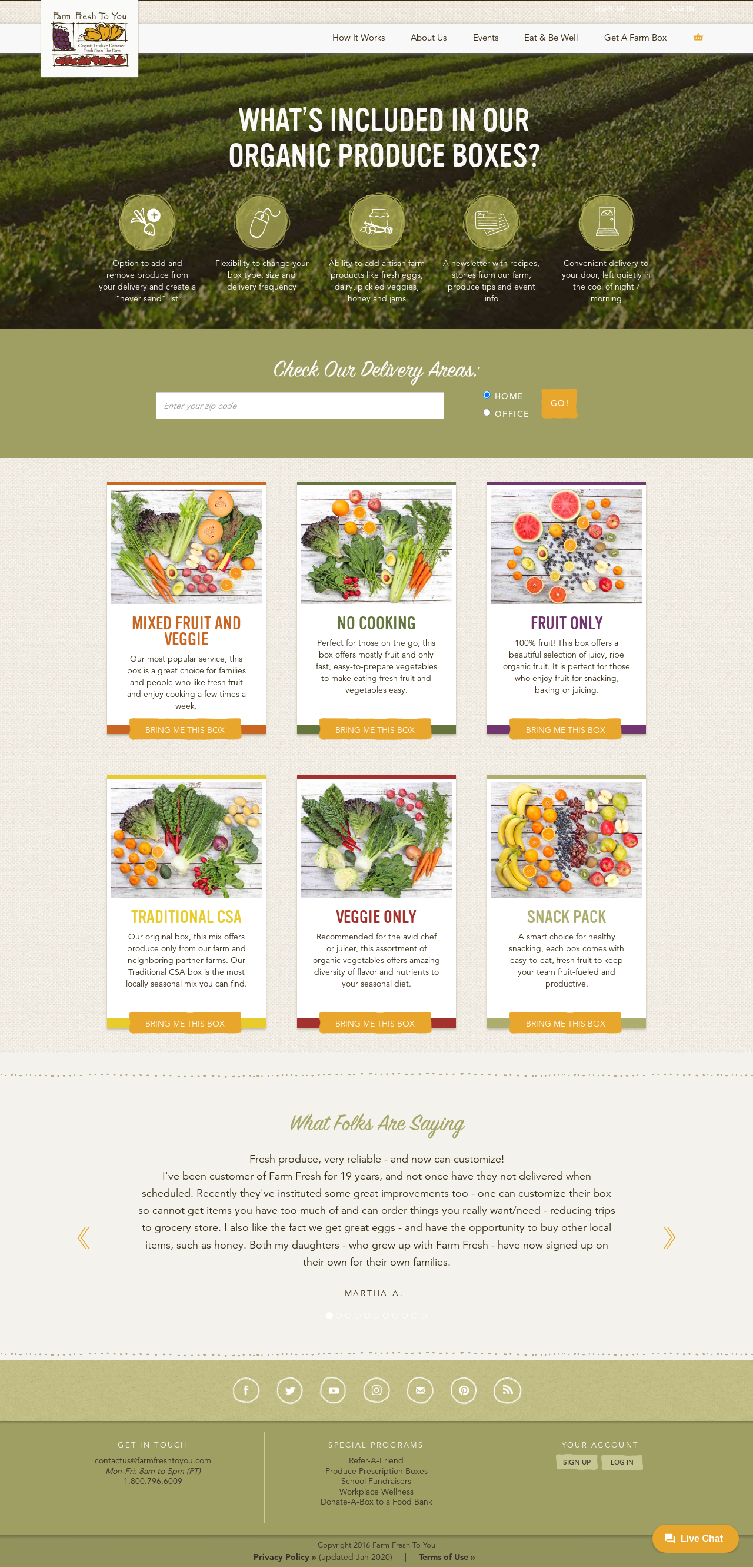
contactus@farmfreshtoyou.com (153, 1460)
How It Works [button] (358, 37)
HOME (503, 396)
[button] (84, 1283)
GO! (560, 403)
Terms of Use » (447, 1557)
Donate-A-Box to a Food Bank (376, 1501)
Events (485, 37)
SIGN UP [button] (577, 1461)
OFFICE (506, 414)
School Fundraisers (376, 1481)
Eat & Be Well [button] (551, 37)
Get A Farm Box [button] (635, 37)
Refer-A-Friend (376, 1460)
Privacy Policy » (285, 1557)
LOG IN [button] (622, 1462)
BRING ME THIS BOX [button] (185, 730)
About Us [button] (429, 37)
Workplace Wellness (376, 1491)
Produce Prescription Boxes (376, 1471)
